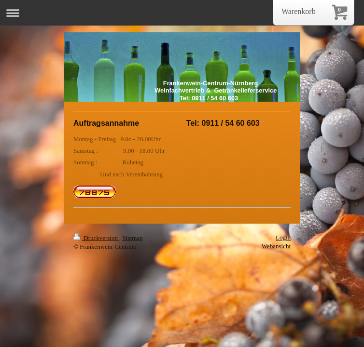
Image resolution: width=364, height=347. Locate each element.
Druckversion (96, 237)
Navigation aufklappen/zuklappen (182, 12)
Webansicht (276, 246)
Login (283, 237)
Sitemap (132, 237)
